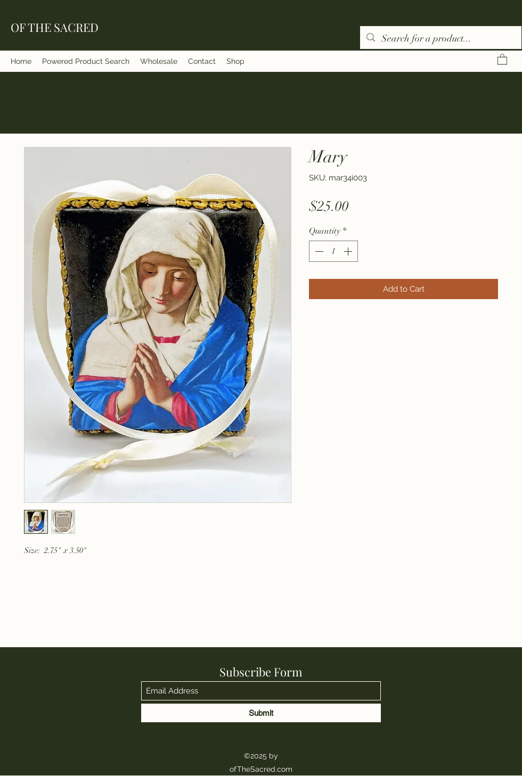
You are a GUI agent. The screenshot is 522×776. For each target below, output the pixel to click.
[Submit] (261, 713)
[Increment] (348, 251)
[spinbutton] (333, 251)
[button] (502, 58)
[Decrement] (318, 251)
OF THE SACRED (55, 27)
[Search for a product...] (440, 39)
